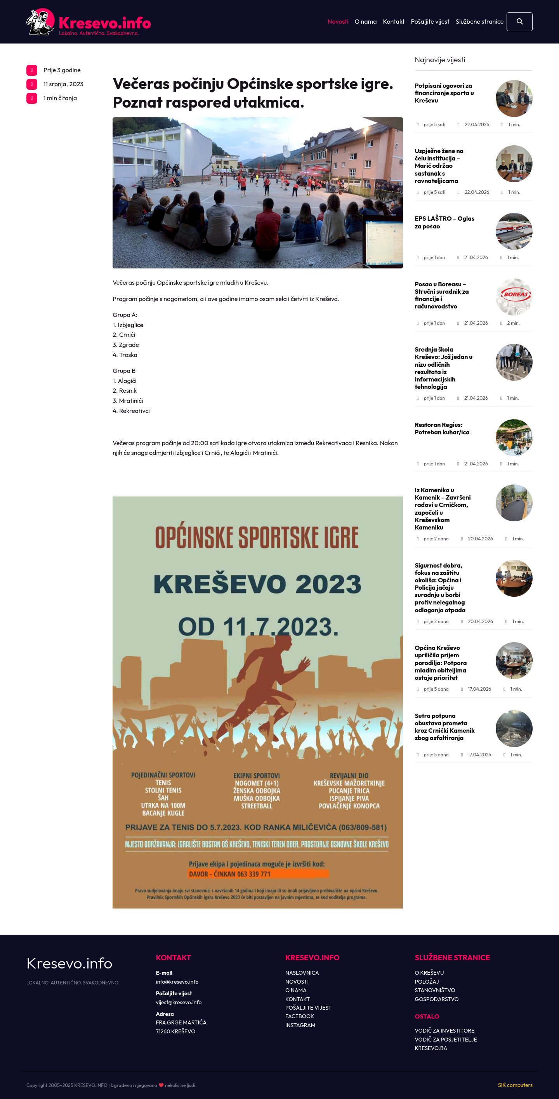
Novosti (338, 21)
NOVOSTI (297, 981)
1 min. (510, 124)
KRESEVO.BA (431, 1048)
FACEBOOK (299, 1016)
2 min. (509, 323)
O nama (366, 21)
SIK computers (515, 1085)
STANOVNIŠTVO (435, 990)
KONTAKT (297, 999)
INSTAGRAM (300, 1025)
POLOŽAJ (427, 981)
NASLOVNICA (302, 972)
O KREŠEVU (429, 972)
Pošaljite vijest (430, 21)
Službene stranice (479, 21)
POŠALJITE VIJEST (308, 1007)
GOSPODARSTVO (437, 999)
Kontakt (394, 21)
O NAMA (296, 990)
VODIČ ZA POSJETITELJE (446, 1039)
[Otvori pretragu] (520, 21)
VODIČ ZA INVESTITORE (445, 1030)
